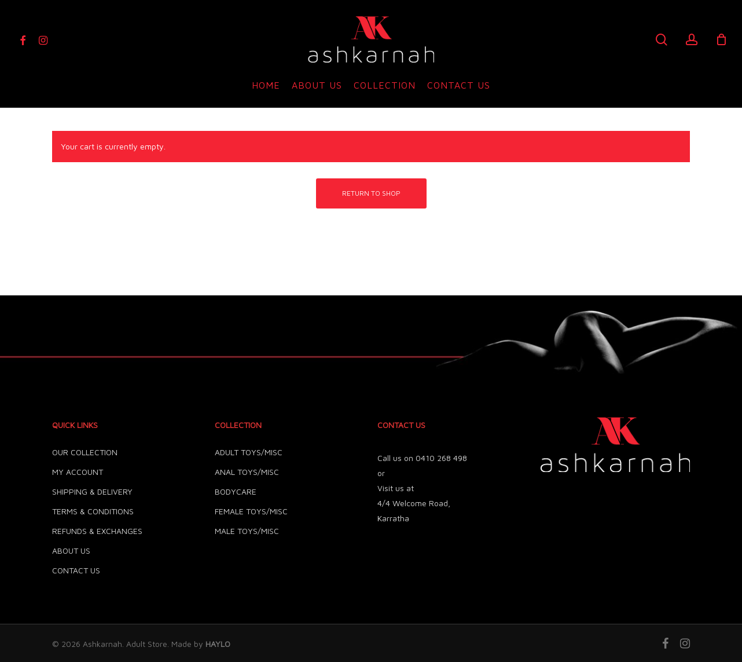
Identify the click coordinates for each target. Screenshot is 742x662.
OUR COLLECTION (84, 452)
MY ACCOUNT (77, 472)
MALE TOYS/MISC (247, 531)
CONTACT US (76, 570)
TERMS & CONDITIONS (93, 511)
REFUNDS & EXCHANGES (97, 531)
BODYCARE (235, 491)
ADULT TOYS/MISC (248, 452)
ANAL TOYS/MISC (247, 472)
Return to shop (371, 193)
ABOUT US (71, 550)
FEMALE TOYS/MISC (251, 511)
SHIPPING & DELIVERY (92, 491)
